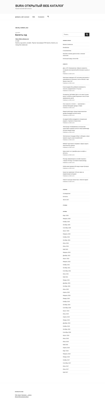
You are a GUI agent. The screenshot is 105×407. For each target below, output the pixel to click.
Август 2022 (66, 258)
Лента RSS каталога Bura (21, 396)
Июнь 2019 (66, 314)
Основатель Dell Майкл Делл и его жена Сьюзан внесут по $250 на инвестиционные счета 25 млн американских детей (76, 96)
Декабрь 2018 (66, 323)
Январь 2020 (66, 298)
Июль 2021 (66, 274)
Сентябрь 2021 (67, 271)
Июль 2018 (66, 338)
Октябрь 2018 (66, 329)
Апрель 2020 (66, 292)
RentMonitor (66, 47)
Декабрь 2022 (66, 255)
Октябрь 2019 (66, 304)
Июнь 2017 (66, 369)
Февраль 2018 (66, 353)
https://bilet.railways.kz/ (22, 39)
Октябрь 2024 (66, 240)
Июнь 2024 (66, 246)
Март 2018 (66, 350)
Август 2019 (66, 310)
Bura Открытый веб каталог (39, 5)
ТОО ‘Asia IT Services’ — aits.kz (23, 395)
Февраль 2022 (66, 261)
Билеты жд (21, 35)
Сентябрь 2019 (67, 307)
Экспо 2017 (66, 199)
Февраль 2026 (66, 218)
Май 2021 (65, 277)
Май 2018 (65, 344)
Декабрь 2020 (66, 283)
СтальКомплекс (67, 50)
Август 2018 (66, 335)
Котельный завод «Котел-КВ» (71, 58)
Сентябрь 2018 (67, 332)
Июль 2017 (66, 366)
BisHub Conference (68, 44)
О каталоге (41, 17)
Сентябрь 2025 (67, 227)
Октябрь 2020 (66, 286)
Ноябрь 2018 (66, 326)
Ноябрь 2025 (66, 221)
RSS (33, 17)
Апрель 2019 (66, 317)
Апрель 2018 (66, 347)
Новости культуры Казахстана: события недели (75, 179)
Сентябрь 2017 (67, 363)
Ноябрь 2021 (66, 264)
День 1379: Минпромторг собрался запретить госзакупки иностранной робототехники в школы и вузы (76, 69)
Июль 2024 (66, 243)
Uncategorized (66, 193)
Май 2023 (65, 249)
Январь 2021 (66, 280)
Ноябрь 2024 (66, 237)
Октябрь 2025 (66, 224)
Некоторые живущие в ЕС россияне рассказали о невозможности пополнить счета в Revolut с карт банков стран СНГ (76, 79)
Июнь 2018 (66, 341)
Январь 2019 (66, 320)
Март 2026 (66, 215)
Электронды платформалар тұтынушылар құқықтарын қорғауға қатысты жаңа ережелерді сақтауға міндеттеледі (76, 128)
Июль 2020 (66, 289)
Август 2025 (66, 230)
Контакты (65, 196)
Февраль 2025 (66, 234)
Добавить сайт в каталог (22, 17)
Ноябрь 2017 (66, 360)
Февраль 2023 (66, 252)
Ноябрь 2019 (66, 301)
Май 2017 (65, 372)
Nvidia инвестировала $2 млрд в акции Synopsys (76, 166)
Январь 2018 (66, 357)
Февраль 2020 (66, 295)
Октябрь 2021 (66, 267)
